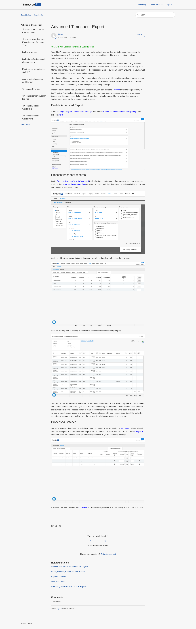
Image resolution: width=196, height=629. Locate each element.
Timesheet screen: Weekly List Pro (34, 97)
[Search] (155, 15)
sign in (59, 609)
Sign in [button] (169, 5)
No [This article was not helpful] (105, 541)
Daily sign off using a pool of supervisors (33, 60)
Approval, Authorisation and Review (32, 80)
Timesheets (38, 15)
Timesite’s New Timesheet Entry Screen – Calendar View (33, 42)
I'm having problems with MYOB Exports (69, 586)
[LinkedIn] (60, 526)
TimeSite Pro (26, 15)
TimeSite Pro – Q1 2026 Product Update (33, 30)
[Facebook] (52, 526)
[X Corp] (56, 526)
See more (25, 124)
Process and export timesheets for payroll (69, 566)
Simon (61, 34)
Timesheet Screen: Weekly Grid (30, 117)
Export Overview (58, 576)
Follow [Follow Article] (140, 35)
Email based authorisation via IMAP (33, 70)
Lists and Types (58, 581)
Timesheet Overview (31, 89)
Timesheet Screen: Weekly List (30, 107)
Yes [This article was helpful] (91, 541)
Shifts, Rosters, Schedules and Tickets (68, 572)
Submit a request (156, 5)
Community (141, 5)
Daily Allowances (29, 52)
